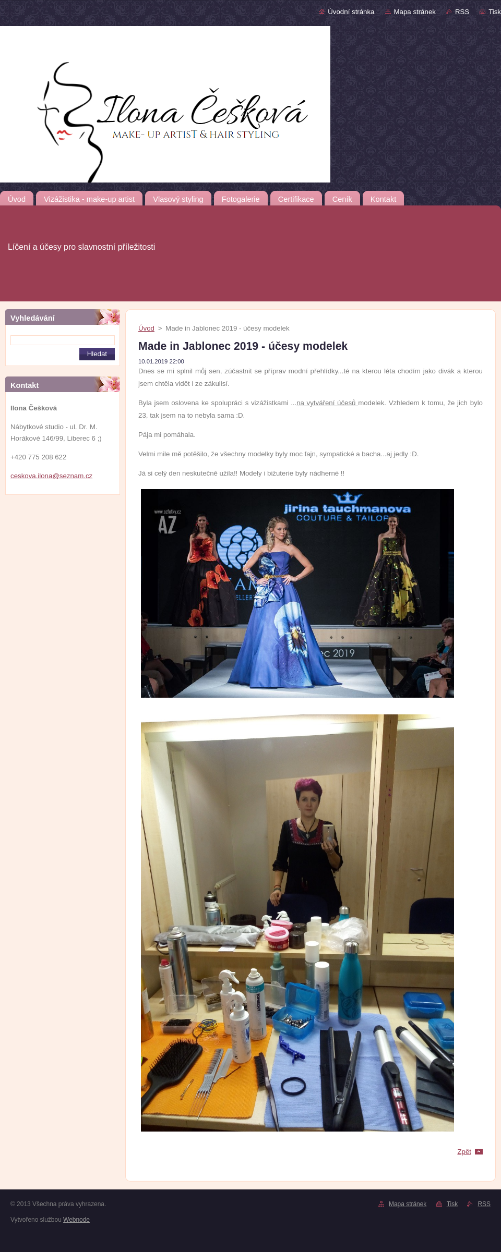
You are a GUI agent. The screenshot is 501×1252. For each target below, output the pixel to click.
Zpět (464, 1152)
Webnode (76, 1219)
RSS (462, 12)
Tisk (494, 12)
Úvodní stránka (351, 12)
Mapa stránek (415, 12)
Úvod (146, 328)
